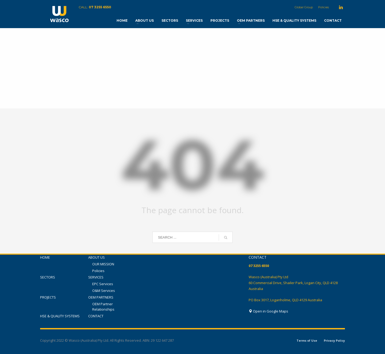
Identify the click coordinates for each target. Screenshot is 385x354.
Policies (323, 7)
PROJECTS (48, 297)
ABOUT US (96, 257)
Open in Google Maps (268, 311)
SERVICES (95, 277)
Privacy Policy (334, 340)
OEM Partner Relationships (103, 307)
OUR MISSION (103, 264)
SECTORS (47, 277)
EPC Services (102, 283)
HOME (45, 257)
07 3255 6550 (100, 7)
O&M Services (103, 290)
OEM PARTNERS (100, 297)
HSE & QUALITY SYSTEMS (60, 316)
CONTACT (95, 316)
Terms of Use (307, 340)
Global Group (304, 7)
